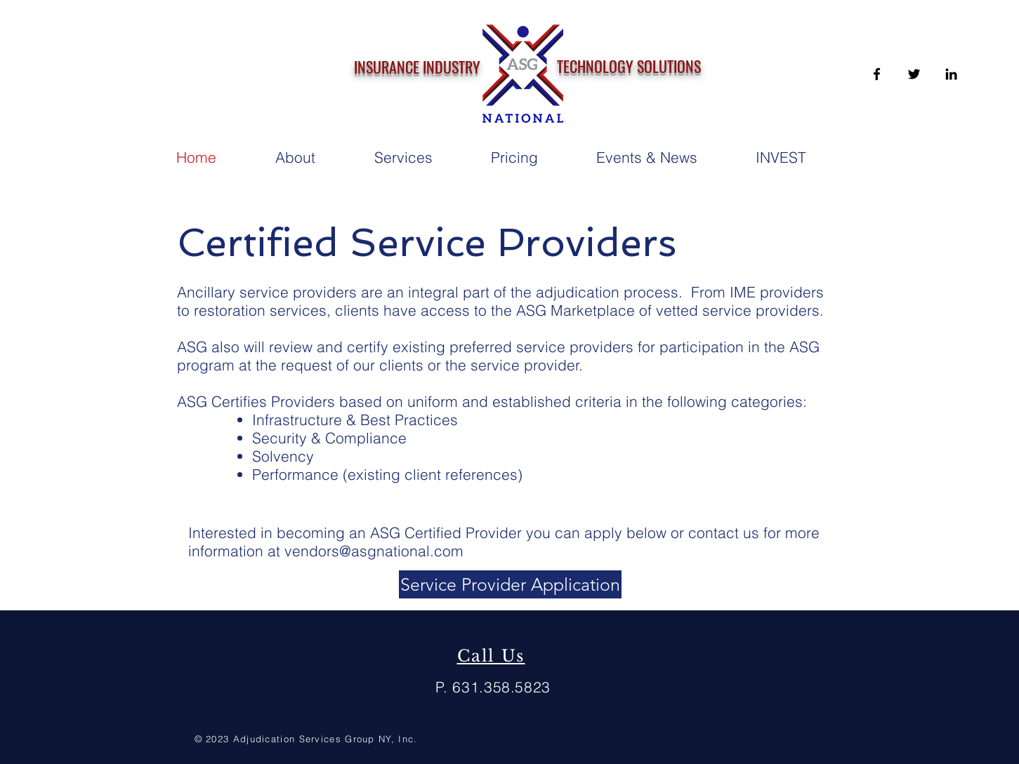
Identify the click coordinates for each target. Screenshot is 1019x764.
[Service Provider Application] (510, 584)
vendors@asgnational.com (374, 551)
